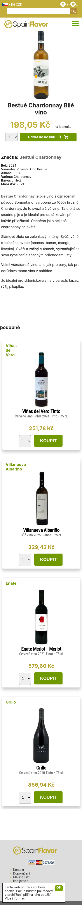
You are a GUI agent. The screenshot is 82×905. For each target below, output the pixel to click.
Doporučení (21, 873)
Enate (11, 583)
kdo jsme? (20, 881)
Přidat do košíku (48, 137)
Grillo (11, 702)
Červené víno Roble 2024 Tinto (36, 416)
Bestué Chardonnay (40, 157)
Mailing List (21, 877)
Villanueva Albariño (16, 466)
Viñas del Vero (11, 350)
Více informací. (15, 898)
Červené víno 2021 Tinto (36, 654)
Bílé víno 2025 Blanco (36, 535)
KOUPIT (48, 440)
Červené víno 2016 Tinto (36, 773)
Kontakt (18, 869)
